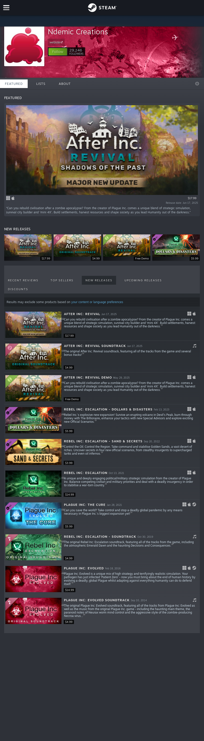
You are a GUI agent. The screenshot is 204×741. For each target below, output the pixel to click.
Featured (14, 84)
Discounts (18, 289)
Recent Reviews (23, 280)
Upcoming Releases (143, 280)
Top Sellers (61, 280)
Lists (40, 84)
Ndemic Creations (78, 31)
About (65, 84)
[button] (58, 51)
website (57, 42)
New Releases (98, 280)
